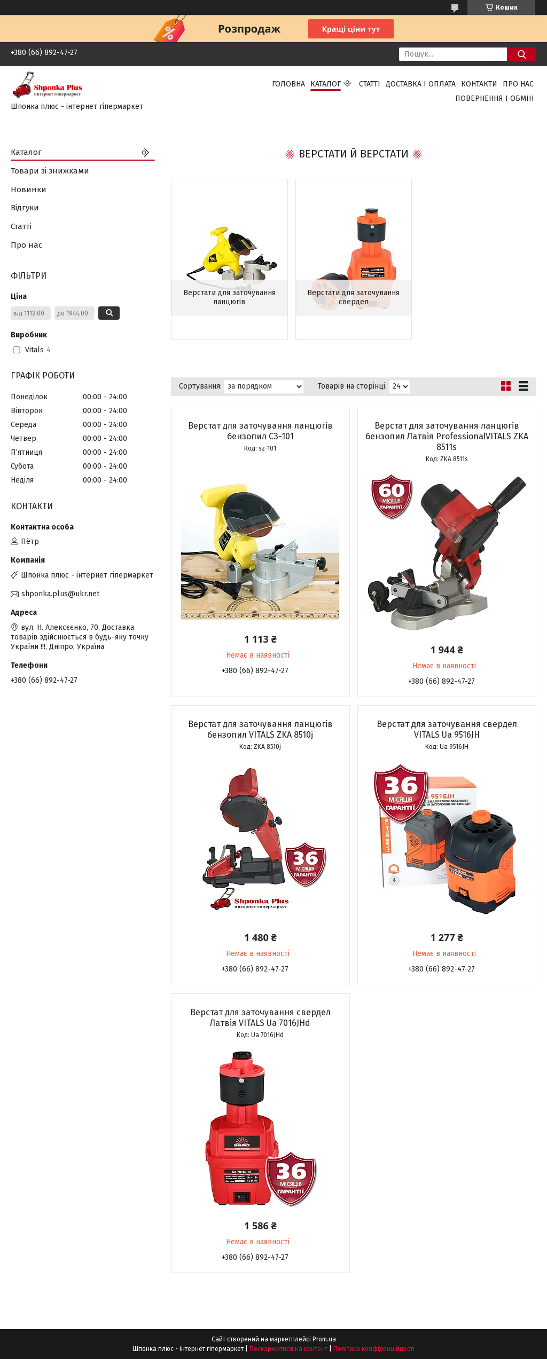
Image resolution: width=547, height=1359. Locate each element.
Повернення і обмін (494, 98)
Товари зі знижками (50, 171)
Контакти (479, 84)
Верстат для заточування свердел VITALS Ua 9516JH (447, 729)
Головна (288, 84)
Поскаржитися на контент (288, 1349)
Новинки (28, 189)
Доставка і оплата (421, 84)
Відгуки (25, 207)
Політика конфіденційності (374, 1349)
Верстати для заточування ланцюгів (229, 297)
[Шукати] (521, 54)
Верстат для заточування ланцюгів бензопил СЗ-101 (260, 431)
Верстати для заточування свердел (353, 297)
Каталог (325, 84)
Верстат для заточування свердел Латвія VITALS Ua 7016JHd (260, 1017)
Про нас (518, 84)
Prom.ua (324, 1339)
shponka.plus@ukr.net (60, 593)
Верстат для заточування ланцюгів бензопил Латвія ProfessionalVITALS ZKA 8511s (446, 436)
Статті (369, 84)
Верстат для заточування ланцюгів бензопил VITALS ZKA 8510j (260, 729)
